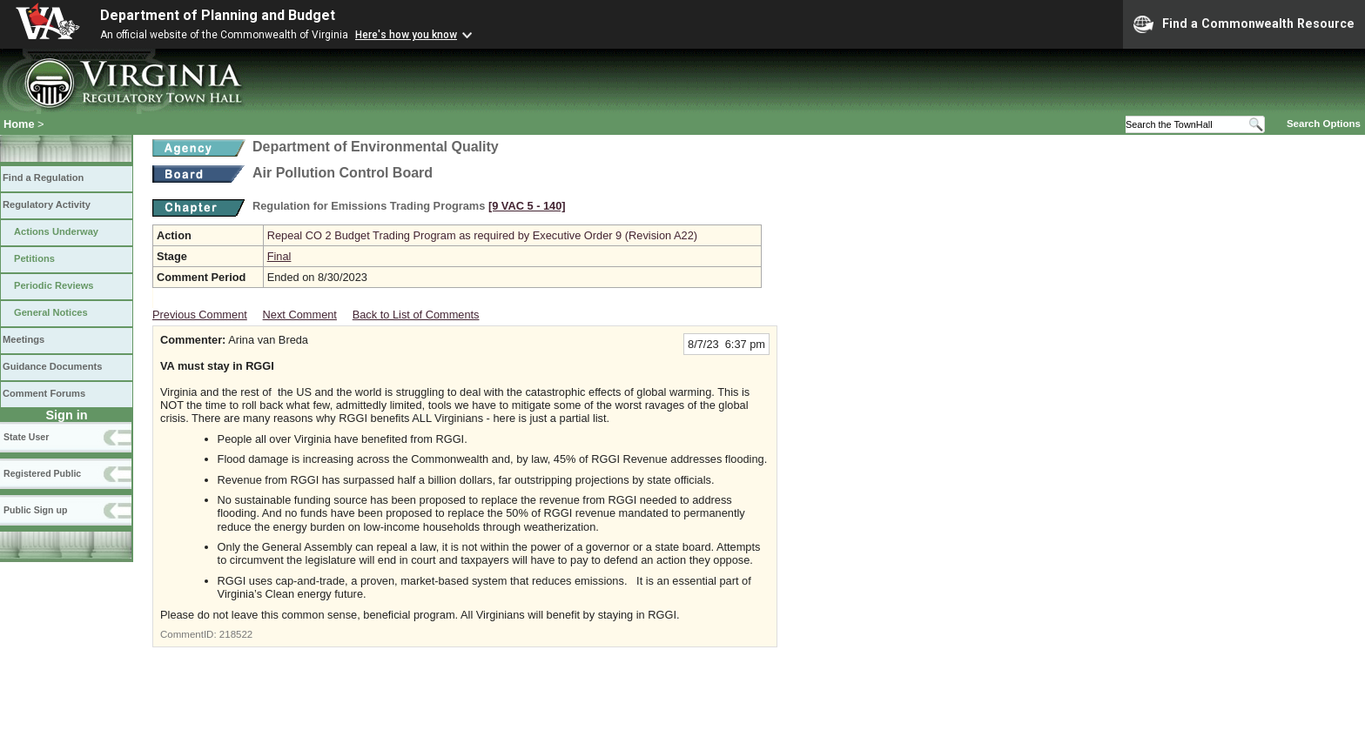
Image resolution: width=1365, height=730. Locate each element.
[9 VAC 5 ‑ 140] (527, 205)
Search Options (1324, 123)
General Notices (51, 312)
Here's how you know (406, 35)
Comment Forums (44, 393)
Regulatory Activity (47, 204)
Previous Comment (199, 314)
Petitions (34, 258)
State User (26, 437)
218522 (235, 634)
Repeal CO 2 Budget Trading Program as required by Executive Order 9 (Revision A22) (482, 235)
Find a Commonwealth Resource (1244, 24)
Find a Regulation (43, 177)
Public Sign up (35, 510)
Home (19, 124)
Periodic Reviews (54, 285)
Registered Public (42, 473)
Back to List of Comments (416, 314)
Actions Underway (56, 231)
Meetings (23, 339)
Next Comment (300, 314)
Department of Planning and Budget (217, 15)
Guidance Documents (52, 366)
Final (279, 256)
